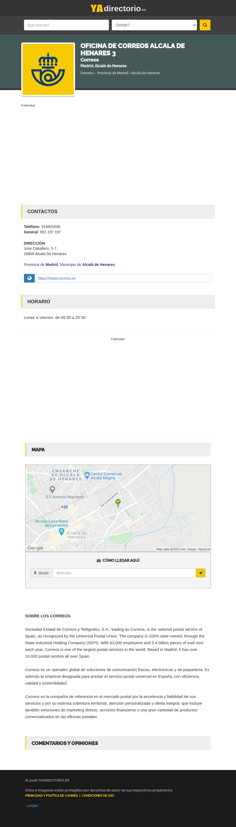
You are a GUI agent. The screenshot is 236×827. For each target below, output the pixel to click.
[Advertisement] (118, 148)
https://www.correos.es (57, 278)
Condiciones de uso (98, 795)
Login (32, 806)
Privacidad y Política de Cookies (51, 795)
